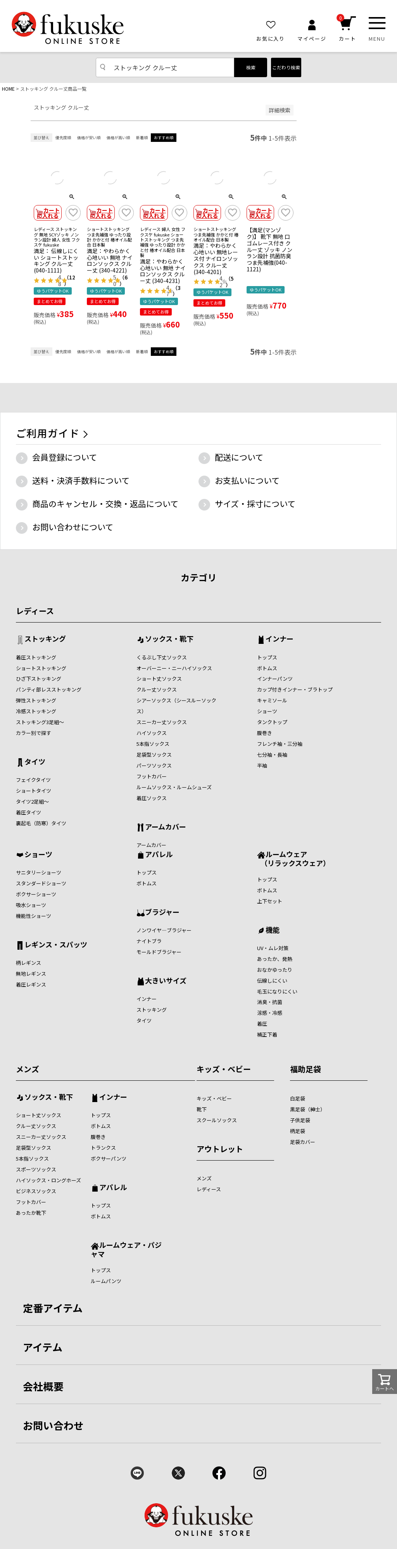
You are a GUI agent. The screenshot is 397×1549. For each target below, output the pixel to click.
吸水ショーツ (31, 905)
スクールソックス (217, 1120)
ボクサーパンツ (108, 1158)
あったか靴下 (31, 1212)
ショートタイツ (33, 790)
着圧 (262, 1023)
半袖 (262, 765)
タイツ (34, 762)
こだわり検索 (286, 67)
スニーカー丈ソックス (161, 722)
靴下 (202, 1109)
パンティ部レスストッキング (48, 689)
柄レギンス (28, 962)
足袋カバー (302, 1141)
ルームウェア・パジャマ (126, 1249)
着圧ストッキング (36, 657)
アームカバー (165, 827)
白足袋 (297, 1098)
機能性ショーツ (33, 915)
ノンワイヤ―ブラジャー (164, 930)
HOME (8, 88)
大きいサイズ (165, 981)
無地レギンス (31, 973)
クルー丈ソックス (156, 689)
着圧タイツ (28, 812)
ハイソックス (151, 733)
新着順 (142, 137)
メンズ (27, 1069)
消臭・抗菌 (269, 1002)
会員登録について (64, 457)
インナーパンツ (275, 678)
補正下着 (267, 1034)
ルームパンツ (106, 1281)
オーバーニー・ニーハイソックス (174, 668)
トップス (267, 657)
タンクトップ (272, 722)
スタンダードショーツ (41, 883)
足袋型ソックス (154, 754)
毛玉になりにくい (277, 991)
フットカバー (151, 776)
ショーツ (267, 711)
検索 (250, 67)
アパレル (159, 854)
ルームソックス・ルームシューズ (174, 787)
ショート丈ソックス (159, 678)
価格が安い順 (88, 137)
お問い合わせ (53, 1425)
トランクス (103, 1147)
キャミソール (272, 700)
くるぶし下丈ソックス (161, 657)
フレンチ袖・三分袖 (279, 743)
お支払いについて (247, 480)
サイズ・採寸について (255, 503)
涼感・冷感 (269, 1012)
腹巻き (264, 733)
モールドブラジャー (158, 952)
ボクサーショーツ (36, 894)
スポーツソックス (36, 1169)
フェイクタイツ (33, 779)
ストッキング (45, 639)
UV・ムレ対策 (272, 948)
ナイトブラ (149, 941)
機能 (273, 930)
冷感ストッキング (36, 711)
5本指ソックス (152, 743)
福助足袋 (305, 1069)
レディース (35, 610)
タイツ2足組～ (32, 801)
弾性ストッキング (36, 700)
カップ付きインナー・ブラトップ (295, 689)
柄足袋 (297, 1131)
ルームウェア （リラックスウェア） (293, 858)
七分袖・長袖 (272, 754)
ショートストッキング (41, 668)
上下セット (269, 901)
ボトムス (267, 668)
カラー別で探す (33, 733)
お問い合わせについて (72, 527)
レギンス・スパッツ (55, 945)
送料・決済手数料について (80, 480)
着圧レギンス (31, 984)
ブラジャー (162, 912)
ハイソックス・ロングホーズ (48, 1180)
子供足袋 (300, 1120)
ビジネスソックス (36, 1191)
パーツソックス (154, 765)
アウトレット (220, 1148)
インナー (279, 639)
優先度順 (63, 137)
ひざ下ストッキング (38, 678)
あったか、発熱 (274, 959)
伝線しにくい (272, 980)
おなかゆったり (274, 969)
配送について (239, 457)
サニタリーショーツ (38, 872)
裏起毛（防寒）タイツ (41, 823)
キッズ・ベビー (224, 1069)
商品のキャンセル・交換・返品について (105, 503)
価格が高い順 (118, 137)
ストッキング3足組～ (40, 722)
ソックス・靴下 (169, 639)
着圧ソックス (151, 798)
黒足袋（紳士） (307, 1109)
